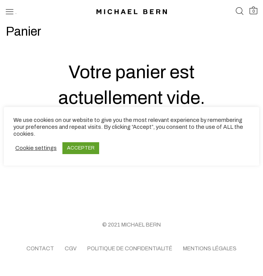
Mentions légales (210, 248)
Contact (40, 248)
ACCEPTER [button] (81, 148)
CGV (71, 248)
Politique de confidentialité (129, 248)
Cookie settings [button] (36, 148)
